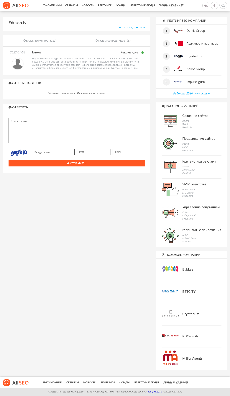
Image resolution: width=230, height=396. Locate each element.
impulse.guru (196, 82)
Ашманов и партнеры (202, 43)
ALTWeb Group (189, 238)
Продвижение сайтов (198, 138)
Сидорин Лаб (189, 215)
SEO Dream (187, 192)
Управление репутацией (201, 207)
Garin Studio (188, 189)
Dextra (185, 120)
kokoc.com (187, 150)
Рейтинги (105, 5)
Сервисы (71, 5)
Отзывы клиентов (39, 40)
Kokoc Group (196, 69)
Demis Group (196, 31)
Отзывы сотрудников (114, 40)
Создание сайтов (195, 116)
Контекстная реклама (199, 161)
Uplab (185, 235)
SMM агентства (194, 184)
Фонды (121, 5)
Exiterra (186, 212)
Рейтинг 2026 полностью (191, 93)
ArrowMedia (188, 169)
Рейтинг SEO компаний (184, 20)
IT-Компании (52, 5)
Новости (87, 5)
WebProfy (187, 127)
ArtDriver (186, 241)
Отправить (76, 163)
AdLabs (186, 166)
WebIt (185, 124)
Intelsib (185, 143)
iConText (186, 173)
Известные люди (142, 5)
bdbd (185, 147)
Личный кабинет (170, 5)
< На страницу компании (131, 27)
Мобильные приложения (201, 230)
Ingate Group (196, 56)
